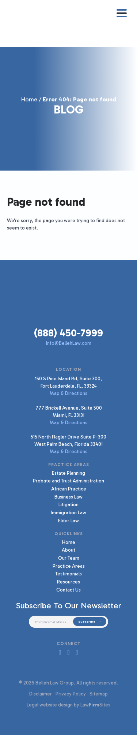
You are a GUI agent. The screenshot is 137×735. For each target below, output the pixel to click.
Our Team (68, 558)
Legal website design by (53, 705)
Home (29, 99)
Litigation (68, 504)
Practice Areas (69, 566)
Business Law (68, 497)
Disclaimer (40, 694)
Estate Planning (68, 473)
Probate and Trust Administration (68, 481)
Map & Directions (68, 393)
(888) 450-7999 (68, 333)
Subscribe (86, 621)
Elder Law (68, 520)
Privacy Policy (71, 694)
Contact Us (68, 590)
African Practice (68, 489)
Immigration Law (68, 512)
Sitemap (99, 694)
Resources (68, 582)
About (68, 550)
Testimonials (68, 574)
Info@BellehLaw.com (68, 343)
